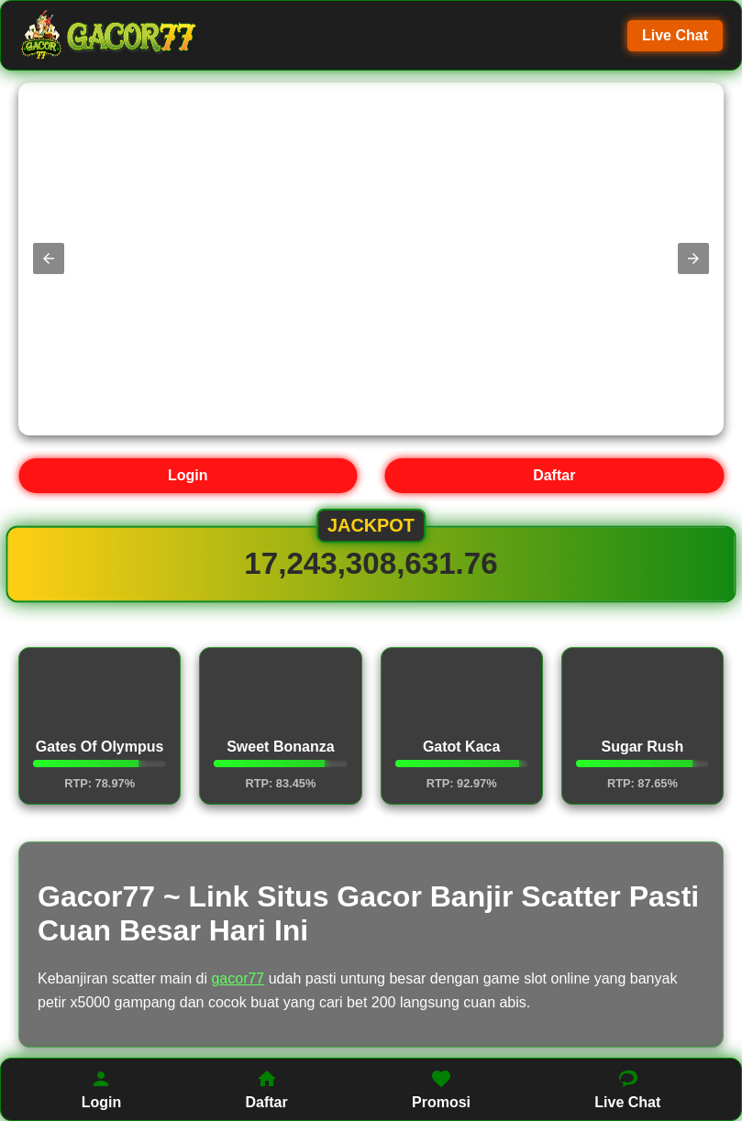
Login (188, 475)
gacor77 (237, 978)
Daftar (554, 475)
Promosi (441, 1089)
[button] (48, 258)
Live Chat (675, 35)
